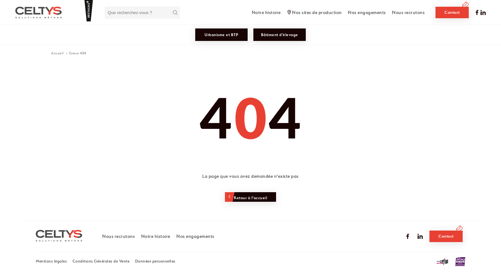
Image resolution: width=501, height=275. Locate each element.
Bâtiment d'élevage (279, 34)
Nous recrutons (408, 12)
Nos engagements (367, 12)
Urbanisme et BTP (221, 34)
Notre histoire (266, 12)
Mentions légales (51, 261)
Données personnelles (155, 261)
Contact (452, 12)
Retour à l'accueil (250, 197)
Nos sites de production (317, 12)
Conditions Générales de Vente (101, 261)
